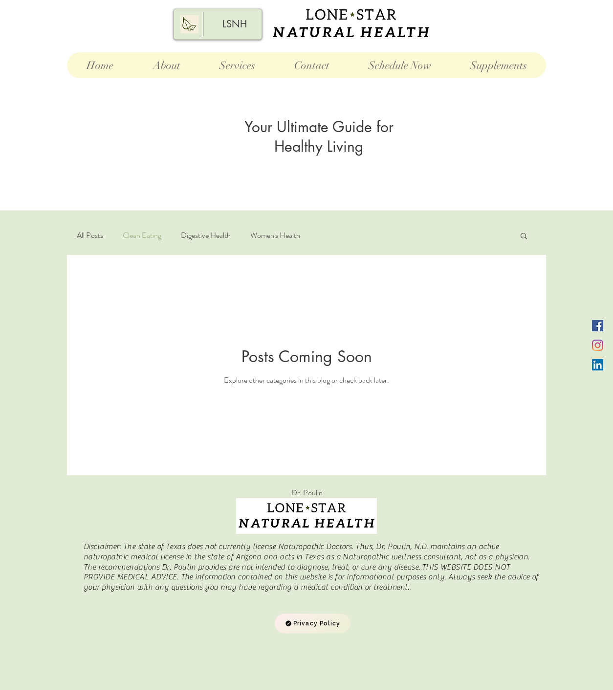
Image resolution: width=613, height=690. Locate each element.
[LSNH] (234, 24)
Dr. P (306, 492)
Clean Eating (142, 235)
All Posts (90, 235)
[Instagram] (597, 345)
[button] (523, 236)
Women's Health (275, 235)
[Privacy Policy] (312, 623)
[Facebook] (597, 325)
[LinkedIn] (597, 364)
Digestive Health (206, 235)
